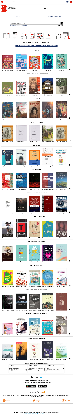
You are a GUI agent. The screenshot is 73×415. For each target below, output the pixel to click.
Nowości (7, 1)
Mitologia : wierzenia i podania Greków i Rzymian (36, 370)
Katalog (18, 16)
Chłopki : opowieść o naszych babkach (52, 369)
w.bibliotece (35, 395)
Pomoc (19, 1)
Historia (13, 1)
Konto (25, 1)
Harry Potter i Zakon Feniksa (14, 370)
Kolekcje (25, 25)
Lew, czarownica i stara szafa (14, 368)
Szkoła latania (30, 369)
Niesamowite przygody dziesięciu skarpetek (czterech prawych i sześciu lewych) (41, 368)
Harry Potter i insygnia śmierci (14, 369)
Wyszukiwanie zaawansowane (16, 25)
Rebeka (47, 368)
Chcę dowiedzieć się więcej (30, 413)
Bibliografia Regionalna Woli (54, 16)
